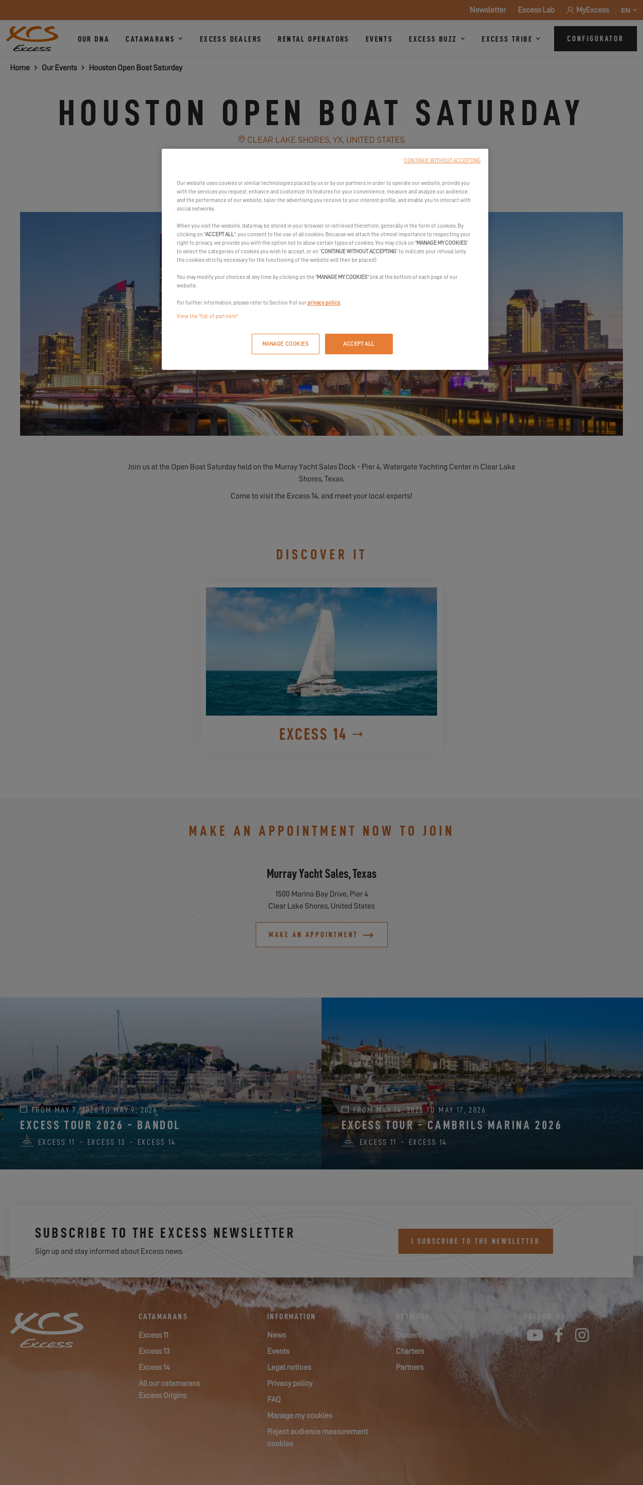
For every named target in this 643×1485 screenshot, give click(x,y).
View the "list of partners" (207, 316)
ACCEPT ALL (359, 344)
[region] (325, 259)
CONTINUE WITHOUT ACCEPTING (442, 160)
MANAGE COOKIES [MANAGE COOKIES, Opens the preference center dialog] (285, 344)
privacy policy (323, 303)
